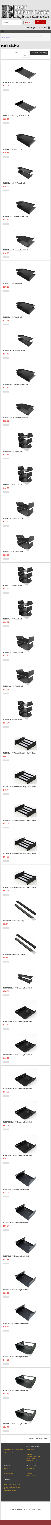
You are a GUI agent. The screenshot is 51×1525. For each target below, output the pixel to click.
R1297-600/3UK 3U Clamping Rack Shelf (17, 1122)
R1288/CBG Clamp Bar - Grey (13, 921)
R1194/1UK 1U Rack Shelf (12, 149)
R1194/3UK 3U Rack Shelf (12, 485)
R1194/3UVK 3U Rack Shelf (13, 552)
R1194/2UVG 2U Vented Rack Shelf (15, 384)
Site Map (29, 1454)
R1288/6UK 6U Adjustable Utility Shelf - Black (19, 887)
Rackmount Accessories (26, 36)
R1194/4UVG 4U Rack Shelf (13, 652)
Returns (29, 1452)
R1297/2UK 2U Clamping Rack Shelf (16, 1222)
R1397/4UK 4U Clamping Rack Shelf (16, 1424)
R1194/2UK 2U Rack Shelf (12, 317)
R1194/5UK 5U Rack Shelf (12, 719)
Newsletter (31, 1475)
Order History (31, 1471)
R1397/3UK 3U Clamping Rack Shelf (16, 1390)
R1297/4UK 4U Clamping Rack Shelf (16, 1323)
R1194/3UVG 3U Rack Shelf (13, 518)
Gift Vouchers (9, 1471)
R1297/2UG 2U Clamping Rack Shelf (16, 1189)
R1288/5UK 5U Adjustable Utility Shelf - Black (19, 853)
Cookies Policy (32, 1460)
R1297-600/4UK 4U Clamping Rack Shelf (17, 1155)
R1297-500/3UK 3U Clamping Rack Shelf (17, 1055)
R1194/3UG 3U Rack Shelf (12, 451)
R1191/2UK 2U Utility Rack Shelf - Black (17, 116)
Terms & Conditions (33, 1456)
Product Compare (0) (39, 53)
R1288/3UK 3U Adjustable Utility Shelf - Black (19, 787)
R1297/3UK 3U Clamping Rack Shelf (16, 1290)
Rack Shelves (39, 36)
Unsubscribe (8, 1473)
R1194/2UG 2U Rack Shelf (12, 283)
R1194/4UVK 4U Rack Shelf (13, 686)
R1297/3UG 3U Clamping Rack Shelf (16, 1256)
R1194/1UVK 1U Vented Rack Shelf (15, 250)
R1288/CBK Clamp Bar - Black (14, 954)
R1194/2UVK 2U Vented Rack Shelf (15, 418)
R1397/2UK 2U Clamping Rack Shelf (16, 1356)
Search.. (28, 22)
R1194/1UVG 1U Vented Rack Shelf (15, 216)
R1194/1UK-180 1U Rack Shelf (14, 183)
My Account (31, 1469)
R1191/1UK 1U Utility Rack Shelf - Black (17, 82)
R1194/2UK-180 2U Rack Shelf (14, 350)
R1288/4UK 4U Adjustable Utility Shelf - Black (19, 820)
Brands (6, 1469)
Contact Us (30, 1449)
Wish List (30, 1473)
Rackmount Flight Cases (10, 36)
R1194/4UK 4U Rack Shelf (12, 619)
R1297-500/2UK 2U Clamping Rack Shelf (17, 1021)
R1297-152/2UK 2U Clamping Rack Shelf (17, 988)
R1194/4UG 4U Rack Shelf (12, 585)
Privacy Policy (31, 1458)
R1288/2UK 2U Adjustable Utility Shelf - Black (19, 753)
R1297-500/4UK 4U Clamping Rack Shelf (17, 1088)
